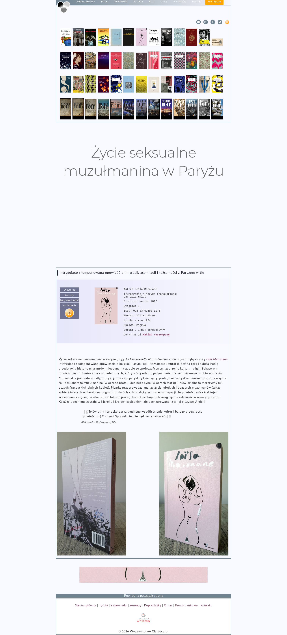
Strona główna (85, 605)
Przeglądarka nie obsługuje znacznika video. (143, 226)
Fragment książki (69, 300)
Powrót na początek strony (143, 595)
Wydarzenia (69, 305)
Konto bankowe (186, 605)
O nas (168, 605)
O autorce (69, 289)
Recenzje (69, 295)
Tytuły (103, 605)
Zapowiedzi (119, 605)
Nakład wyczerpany (156, 334)
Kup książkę (152, 605)
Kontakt (206, 605)
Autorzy (135, 605)
